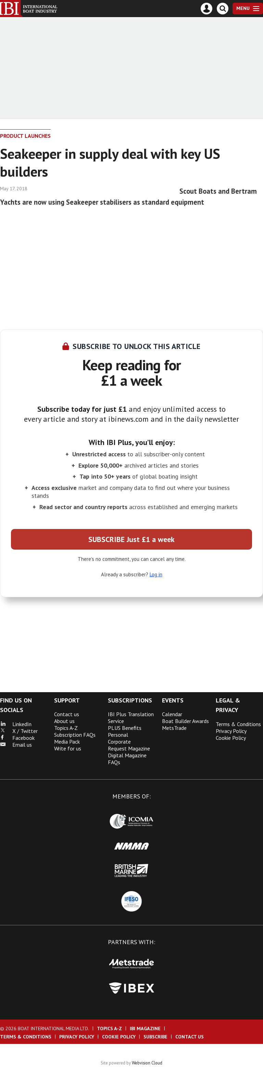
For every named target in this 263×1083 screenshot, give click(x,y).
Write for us (67, 748)
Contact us (66, 714)
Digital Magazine (127, 755)
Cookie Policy (231, 737)
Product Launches (25, 135)
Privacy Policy (231, 730)
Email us (16, 744)
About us (64, 721)
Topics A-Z (66, 727)
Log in (156, 574)
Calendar (172, 714)
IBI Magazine (145, 1028)
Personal (118, 734)
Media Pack (67, 741)
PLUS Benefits (124, 727)
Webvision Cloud (147, 1063)
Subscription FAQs (75, 734)
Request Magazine (129, 748)
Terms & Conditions (238, 724)
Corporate (119, 741)
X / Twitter (19, 730)
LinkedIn (16, 724)
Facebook (17, 737)
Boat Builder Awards (185, 721)
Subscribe (155, 1037)
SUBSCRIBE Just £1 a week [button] (131, 539)
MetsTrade (174, 727)
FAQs (114, 762)
